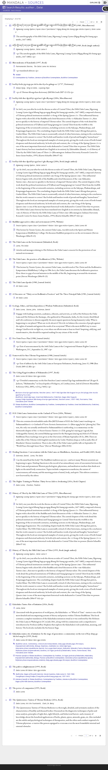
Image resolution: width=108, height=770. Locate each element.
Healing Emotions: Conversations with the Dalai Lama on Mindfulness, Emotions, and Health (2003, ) (56, 452)
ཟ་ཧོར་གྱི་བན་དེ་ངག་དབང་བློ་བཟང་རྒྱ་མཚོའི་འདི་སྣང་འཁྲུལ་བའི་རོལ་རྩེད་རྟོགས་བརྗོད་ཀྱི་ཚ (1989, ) (53, 25)
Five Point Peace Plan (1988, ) (30, 338)
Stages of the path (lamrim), (33, 674)
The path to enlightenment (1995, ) (29, 666)
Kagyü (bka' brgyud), (69, 397)
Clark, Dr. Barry (48, 703)
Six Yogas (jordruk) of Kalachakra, (59, 650)
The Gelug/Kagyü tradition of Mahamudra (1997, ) (35, 372)
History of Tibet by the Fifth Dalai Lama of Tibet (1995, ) (41, 493)
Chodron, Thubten (33, 485)
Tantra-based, (82, 650)
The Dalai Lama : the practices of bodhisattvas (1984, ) (37, 259)
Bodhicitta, (20, 674)
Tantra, (74, 650)
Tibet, (91, 399)
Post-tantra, (84, 399)
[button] (105, 2)
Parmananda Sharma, (24, 66)
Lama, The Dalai (22, 246)
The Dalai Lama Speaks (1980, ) (31, 282)
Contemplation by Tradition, (25, 77)
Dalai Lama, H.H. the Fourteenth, (29, 703)
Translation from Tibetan (24, 401)
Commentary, (33, 644)
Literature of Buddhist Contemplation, (48, 77)
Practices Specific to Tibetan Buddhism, (28, 656)
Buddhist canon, (22, 644)
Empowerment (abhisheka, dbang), (28, 646)
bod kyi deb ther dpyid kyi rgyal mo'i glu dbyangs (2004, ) (42, 98)
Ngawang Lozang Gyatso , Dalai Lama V (31, 49)
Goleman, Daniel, (23, 455)
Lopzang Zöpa (44, 88)
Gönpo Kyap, (21, 88)
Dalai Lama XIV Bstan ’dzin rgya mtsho (31, 376)
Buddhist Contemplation (69, 77)
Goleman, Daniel (43, 309)
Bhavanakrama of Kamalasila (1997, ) (29, 62)
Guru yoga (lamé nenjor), (54, 648)
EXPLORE (95, 3)
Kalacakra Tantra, (77, 648)
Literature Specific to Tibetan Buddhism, (29, 679)
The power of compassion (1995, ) (28, 688)
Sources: (6, 10)
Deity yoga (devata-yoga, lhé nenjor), (71, 644)
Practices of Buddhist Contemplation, (52, 658)
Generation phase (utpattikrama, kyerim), (30, 648)
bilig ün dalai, (32, 88)
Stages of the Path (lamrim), (24, 681)
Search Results (16, 10)
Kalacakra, (66, 648)
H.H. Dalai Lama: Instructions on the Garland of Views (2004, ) (41, 413)
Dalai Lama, (21, 309)
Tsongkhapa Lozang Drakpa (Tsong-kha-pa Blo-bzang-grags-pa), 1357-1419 (42, 676)
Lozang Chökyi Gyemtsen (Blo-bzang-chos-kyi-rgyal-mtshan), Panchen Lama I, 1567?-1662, (48, 399)
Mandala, (86, 648)
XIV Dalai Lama (22, 286)
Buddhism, (19, 397)
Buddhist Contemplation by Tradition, (42, 404)
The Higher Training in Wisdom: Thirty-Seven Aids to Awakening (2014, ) (49, 481)
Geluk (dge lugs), (30, 397)
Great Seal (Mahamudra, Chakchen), (49, 397)
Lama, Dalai (20, 608)
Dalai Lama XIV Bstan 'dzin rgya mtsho (31, 670)
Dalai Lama (20, 692)
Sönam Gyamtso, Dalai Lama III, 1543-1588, (59, 674)
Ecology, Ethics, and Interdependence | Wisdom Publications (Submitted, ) (45, 305)
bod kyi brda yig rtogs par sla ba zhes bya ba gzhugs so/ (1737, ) (43, 84)
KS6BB (18, 75)
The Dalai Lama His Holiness (45, 66)
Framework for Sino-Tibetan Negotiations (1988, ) (39, 355)
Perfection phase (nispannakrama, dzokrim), (31, 650)
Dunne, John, (31, 309)
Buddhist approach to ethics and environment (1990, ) (37, 221)
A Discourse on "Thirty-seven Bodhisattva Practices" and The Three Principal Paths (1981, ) (56, 294)
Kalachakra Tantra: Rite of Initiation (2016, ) (32, 604)
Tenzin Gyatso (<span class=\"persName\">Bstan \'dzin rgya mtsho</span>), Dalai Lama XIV (51, 225)
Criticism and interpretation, (48, 644)
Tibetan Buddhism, (22, 404)
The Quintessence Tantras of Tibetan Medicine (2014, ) (37, 699)
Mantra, (93, 648)
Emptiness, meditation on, (50, 646)
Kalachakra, (89, 656)
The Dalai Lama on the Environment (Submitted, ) (35, 242)
